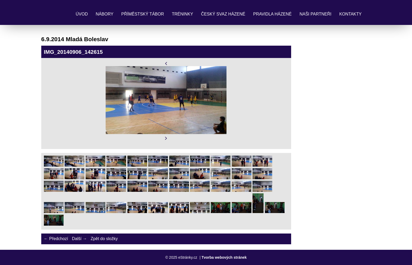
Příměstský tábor (142, 14)
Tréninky (182, 14)
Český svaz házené (223, 14)
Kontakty (350, 14)
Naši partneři (315, 14)
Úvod (82, 14)
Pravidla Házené (272, 14)
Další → (79, 238)
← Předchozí (56, 238)
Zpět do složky (104, 238)
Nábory (104, 14)
